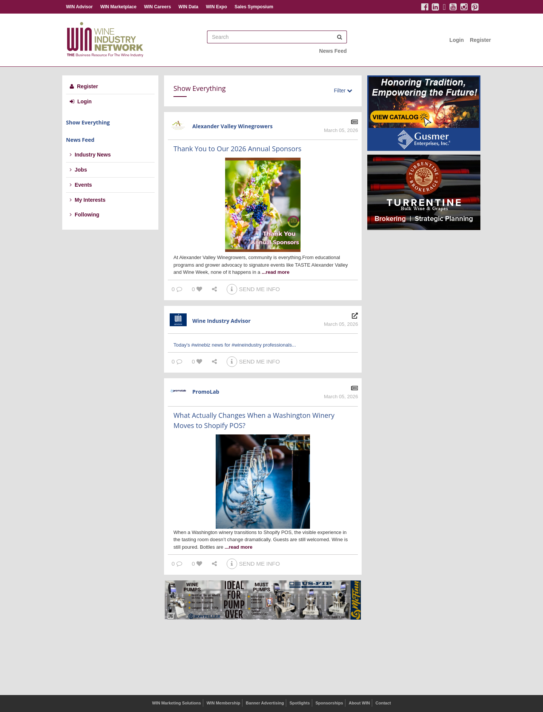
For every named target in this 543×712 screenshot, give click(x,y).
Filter (343, 90)
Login (456, 40)
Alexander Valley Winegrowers (232, 126)
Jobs (78, 170)
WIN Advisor (79, 6)
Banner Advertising (265, 703)
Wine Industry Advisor (221, 320)
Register (480, 40)
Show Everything (88, 122)
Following (84, 215)
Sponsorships (329, 703)
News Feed (333, 51)
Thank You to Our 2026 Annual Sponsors (237, 148)
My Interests (88, 200)
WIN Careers (157, 6)
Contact (383, 703)
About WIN (359, 703)
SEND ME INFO (253, 289)
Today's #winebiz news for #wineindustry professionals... (234, 345)
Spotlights (300, 703)
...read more (276, 272)
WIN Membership (223, 703)
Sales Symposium (254, 6)
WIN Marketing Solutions (176, 703)
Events (81, 185)
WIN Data (188, 6)
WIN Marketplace (118, 6)
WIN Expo (216, 6)
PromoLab (205, 391)
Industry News (90, 155)
